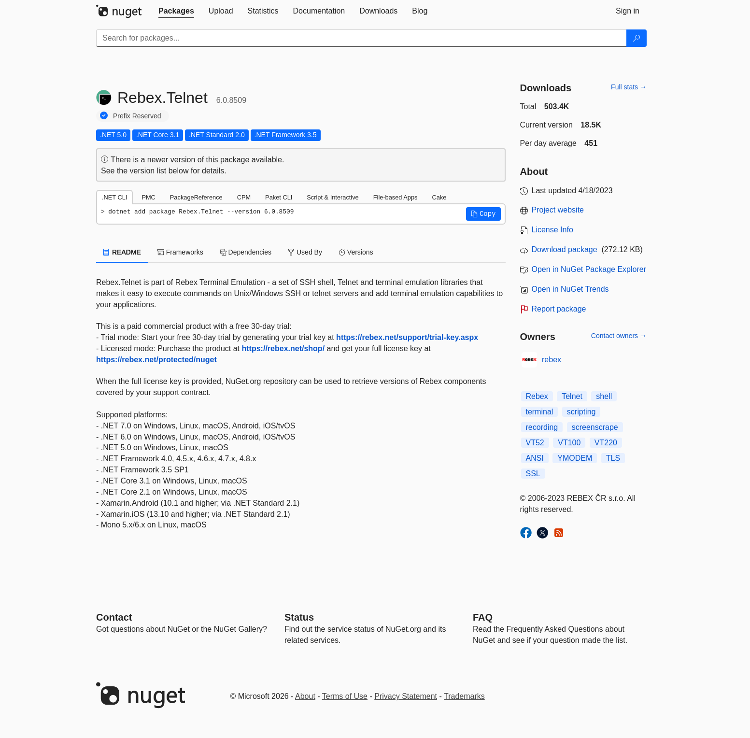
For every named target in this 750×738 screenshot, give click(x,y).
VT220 (605, 443)
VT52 (535, 443)
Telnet (572, 396)
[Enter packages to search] (361, 38)
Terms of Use (345, 696)
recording (542, 427)
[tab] (176, 11)
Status (299, 617)
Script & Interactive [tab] (332, 197)
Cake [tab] (439, 197)
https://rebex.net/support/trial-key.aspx (407, 337)
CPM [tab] (244, 197)
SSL (533, 473)
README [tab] (122, 252)
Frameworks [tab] (180, 252)
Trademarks (464, 696)
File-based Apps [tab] (395, 197)
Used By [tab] (305, 252)
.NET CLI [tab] (114, 197)
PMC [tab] (148, 197)
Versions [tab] (356, 252)
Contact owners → (619, 336)
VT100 (569, 443)
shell (604, 396)
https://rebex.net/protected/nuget (156, 359)
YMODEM (574, 458)
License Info (552, 230)
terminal (539, 412)
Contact (114, 617)
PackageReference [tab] (196, 197)
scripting (581, 412)
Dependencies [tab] (245, 252)
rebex (551, 359)
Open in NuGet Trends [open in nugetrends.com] (570, 289)
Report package (559, 309)
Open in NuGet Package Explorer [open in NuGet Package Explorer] (589, 269)
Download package (564, 249)
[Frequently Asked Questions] (483, 617)
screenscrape (595, 427)
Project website (558, 210)
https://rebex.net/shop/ (283, 348)
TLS (613, 458)
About (305, 696)
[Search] (636, 38)
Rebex (537, 396)
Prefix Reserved (137, 116)
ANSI (535, 458)
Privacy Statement (405, 696)
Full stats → (629, 87)
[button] (483, 214)
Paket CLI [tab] (278, 197)
